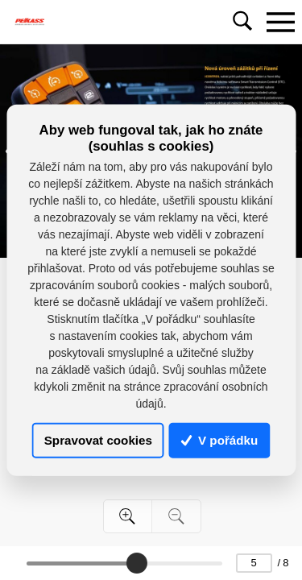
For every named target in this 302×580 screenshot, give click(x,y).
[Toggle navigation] (280, 22)
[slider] (136, 563)
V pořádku (220, 440)
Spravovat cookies (98, 440)
